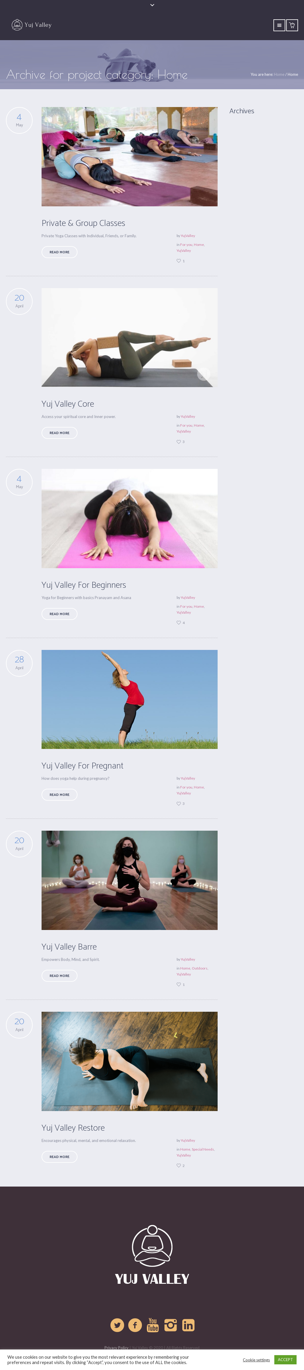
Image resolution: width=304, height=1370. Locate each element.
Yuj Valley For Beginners (84, 585)
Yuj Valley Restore (73, 1128)
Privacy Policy (116, 1347)
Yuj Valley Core (68, 404)
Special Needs (203, 1149)
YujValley (188, 235)
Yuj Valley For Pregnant (83, 766)
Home (279, 74)
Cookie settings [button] (256, 1360)
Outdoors (200, 968)
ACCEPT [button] (285, 1359)
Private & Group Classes (83, 223)
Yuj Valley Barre (69, 947)
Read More (59, 252)
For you (186, 244)
